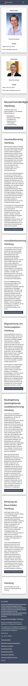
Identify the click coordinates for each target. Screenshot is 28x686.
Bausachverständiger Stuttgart (18, 609)
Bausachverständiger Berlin (8, 604)
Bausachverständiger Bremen (14, 614)
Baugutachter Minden (6, 649)
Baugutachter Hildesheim (7, 654)
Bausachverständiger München (14, 606)
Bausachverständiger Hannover (9, 657)
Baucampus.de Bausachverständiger (10, 643)
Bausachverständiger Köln (8, 607)
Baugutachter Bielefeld (7, 651)
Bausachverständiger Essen (8, 613)
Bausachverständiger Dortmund (9, 611)
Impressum (4, 616)
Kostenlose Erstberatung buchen (13, 128)
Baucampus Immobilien (7, 646)
